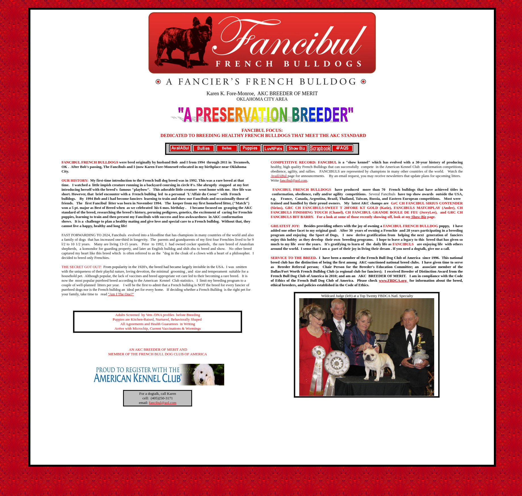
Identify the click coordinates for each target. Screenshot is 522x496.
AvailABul (279, 176)
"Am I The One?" (121, 294)
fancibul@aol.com (293, 180)
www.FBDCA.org (393, 280)
